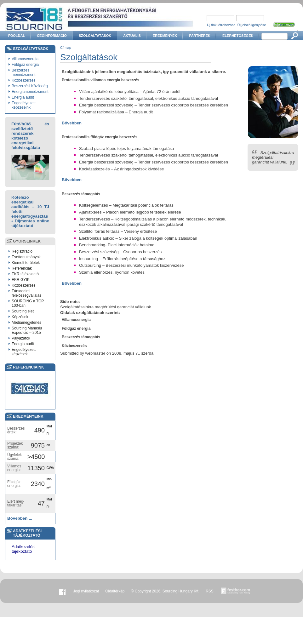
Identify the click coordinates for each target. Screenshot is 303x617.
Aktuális (132, 35)
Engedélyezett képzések (24, 351)
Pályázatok (21, 338)
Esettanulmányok (26, 257)
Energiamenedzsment (30, 91)
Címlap (65, 47)
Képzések (20, 317)
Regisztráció (22, 251)
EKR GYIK (21, 279)
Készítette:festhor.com (235, 591)
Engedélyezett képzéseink (24, 105)
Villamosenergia (25, 59)
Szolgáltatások (95, 35)
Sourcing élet (23, 311)
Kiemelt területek (26, 262)
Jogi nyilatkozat (86, 591)
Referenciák (22, 268)
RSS (210, 591)
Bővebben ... (19, 518)
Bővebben (72, 123)
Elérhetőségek (237, 35)
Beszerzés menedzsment (23, 72)
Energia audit (23, 97)
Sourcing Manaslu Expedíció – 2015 (27, 330)
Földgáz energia (25, 64)
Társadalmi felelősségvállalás (26, 293)
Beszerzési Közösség (30, 86)
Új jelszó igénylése (251, 25)
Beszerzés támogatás (81, 337)
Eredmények (165, 35)
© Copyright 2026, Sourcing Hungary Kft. (165, 591)
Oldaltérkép (114, 591)
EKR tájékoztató (25, 274)
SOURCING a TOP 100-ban (28, 303)
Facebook (62, 591)
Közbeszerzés (23, 80)
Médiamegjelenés (26, 322)
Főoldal (16, 35)
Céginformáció (52, 35)
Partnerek (199, 35)
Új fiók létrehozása (221, 25)
